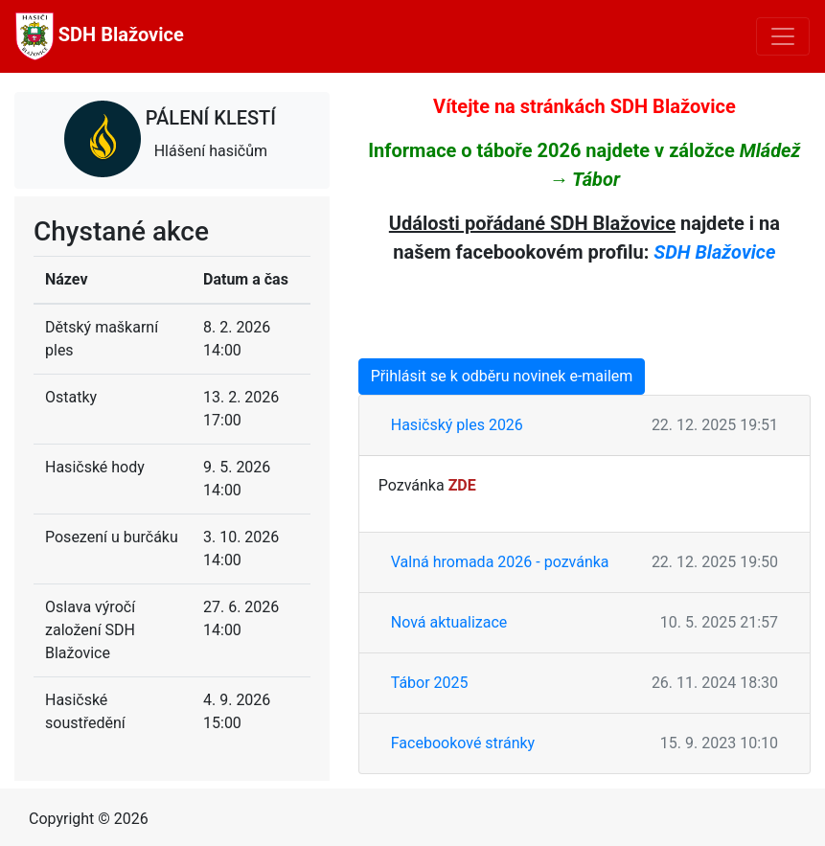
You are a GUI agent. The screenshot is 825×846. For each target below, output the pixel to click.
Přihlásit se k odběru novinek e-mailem (502, 376)
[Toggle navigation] (783, 36)
